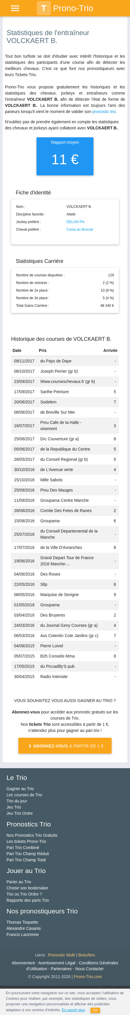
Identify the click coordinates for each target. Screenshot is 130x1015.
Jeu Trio (13, 807)
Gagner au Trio (20, 788)
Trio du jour (16, 801)
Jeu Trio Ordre (19, 813)
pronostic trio (104, 111)
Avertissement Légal (56, 963)
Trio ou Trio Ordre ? (24, 894)
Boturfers (86, 955)
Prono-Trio (65, 8)
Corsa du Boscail (80, 229)
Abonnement (23, 963)
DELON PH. (76, 222)
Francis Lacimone (22, 934)
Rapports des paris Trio (27, 900)
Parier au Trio (18, 881)
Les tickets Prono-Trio (26, 841)
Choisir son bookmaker (27, 888)
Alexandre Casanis (23, 928)
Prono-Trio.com (88, 976)
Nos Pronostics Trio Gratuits (31, 835)
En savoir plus (73, 1010)
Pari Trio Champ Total (26, 859)
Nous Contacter (89, 968)
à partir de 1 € (65, 746)
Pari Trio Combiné (22, 847)
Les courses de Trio (24, 795)
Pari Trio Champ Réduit (27, 853)
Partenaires (61, 968)
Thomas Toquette (22, 922)
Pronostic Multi (61, 955)
